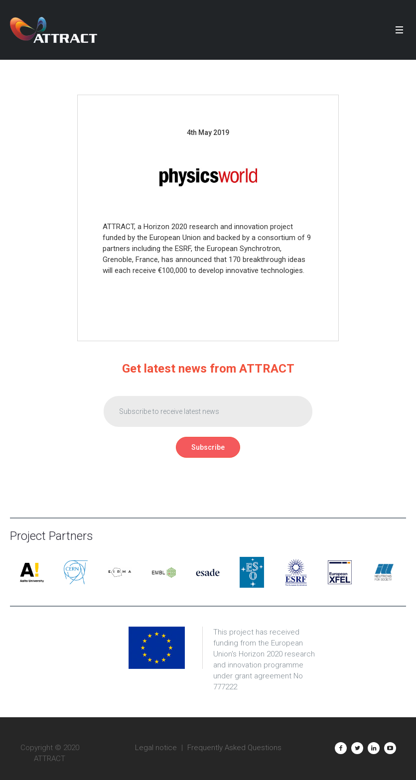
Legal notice (156, 747)
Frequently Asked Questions (234, 747)
